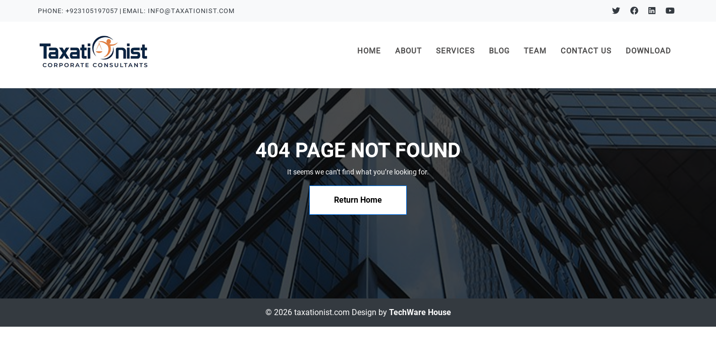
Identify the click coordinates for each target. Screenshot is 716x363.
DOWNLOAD (648, 50)
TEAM (535, 50)
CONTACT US (586, 50)
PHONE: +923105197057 (78, 11)
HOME (372, 50)
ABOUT (408, 50)
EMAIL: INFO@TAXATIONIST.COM (179, 11)
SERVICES (455, 50)
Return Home (358, 200)
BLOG (499, 50)
